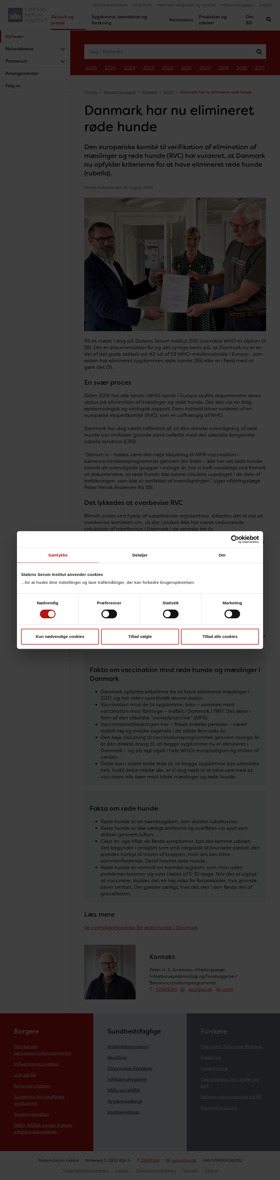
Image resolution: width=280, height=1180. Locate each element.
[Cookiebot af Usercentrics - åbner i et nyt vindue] (235, 539)
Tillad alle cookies (219, 636)
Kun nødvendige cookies (60, 636)
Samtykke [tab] (58, 555)
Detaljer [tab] (140, 555)
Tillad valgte (140, 636)
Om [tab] (221, 555)
